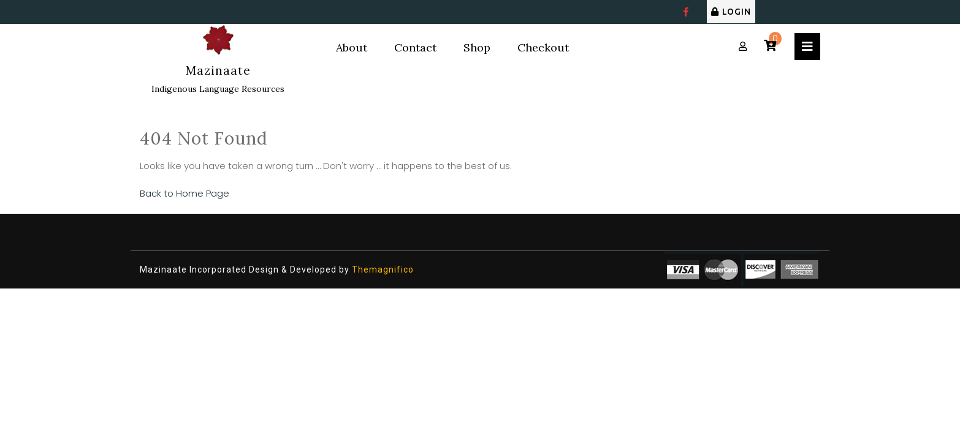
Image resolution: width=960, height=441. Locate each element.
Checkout (543, 47)
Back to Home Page (184, 193)
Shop (476, 47)
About (351, 47)
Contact (415, 47)
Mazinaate (218, 70)
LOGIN (731, 12)
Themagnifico (381, 269)
